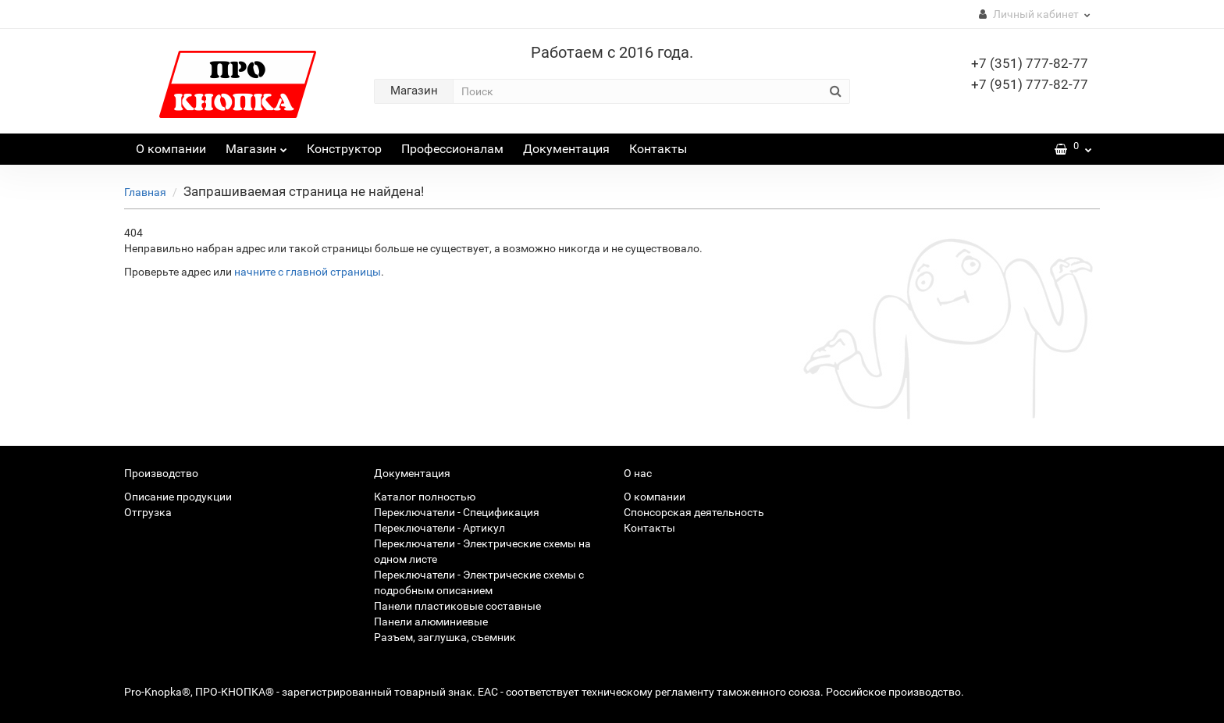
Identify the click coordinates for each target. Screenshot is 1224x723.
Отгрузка (148, 512)
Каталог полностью (424, 496)
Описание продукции (178, 496)
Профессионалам (452, 148)
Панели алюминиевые (431, 621)
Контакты (658, 148)
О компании (171, 148)
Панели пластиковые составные (457, 606)
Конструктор (344, 148)
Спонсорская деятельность (694, 512)
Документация (566, 148)
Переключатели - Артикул (439, 528)
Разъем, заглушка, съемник (445, 637)
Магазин (256, 145)
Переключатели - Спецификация (456, 512)
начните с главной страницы (307, 271)
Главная (145, 192)
